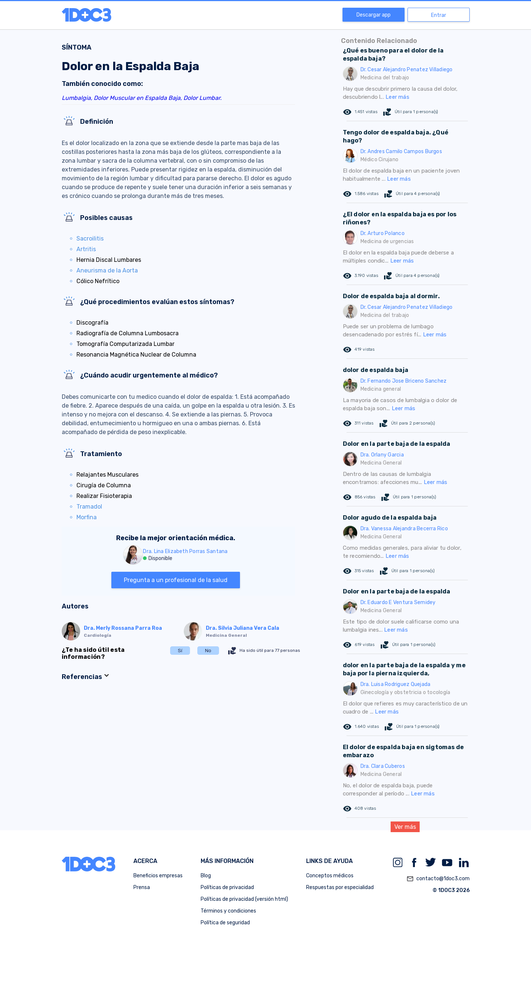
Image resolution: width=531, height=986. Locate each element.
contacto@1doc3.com (438, 878)
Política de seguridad (225, 923)
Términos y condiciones (228, 911)
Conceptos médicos (330, 876)
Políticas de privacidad (227, 887)
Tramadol (89, 506)
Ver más (405, 826)
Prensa (141, 887)
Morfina (86, 517)
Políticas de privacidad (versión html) (244, 899)
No (208, 650)
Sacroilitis (90, 238)
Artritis (86, 249)
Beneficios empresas (158, 876)
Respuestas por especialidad (340, 887)
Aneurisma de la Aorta (107, 270)
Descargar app (373, 15)
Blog (206, 876)
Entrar (438, 15)
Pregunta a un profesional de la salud (175, 580)
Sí (180, 650)
